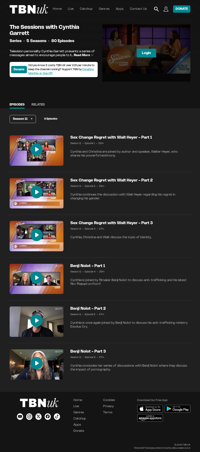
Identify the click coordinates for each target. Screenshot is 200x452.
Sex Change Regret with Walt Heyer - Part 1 (111, 137)
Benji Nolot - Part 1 (87, 266)
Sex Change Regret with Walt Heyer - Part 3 (111, 223)
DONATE (182, 8)
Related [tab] (38, 104)
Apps (120, 8)
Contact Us (138, 8)
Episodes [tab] (17, 104)
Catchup (86, 8)
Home (57, 8)
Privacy (108, 406)
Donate (19, 69)
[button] (23, 119)
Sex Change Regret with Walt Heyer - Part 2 (111, 180)
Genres (104, 8)
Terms (107, 412)
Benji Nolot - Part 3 (88, 351)
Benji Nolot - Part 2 (88, 308)
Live (71, 8)
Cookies (109, 400)
